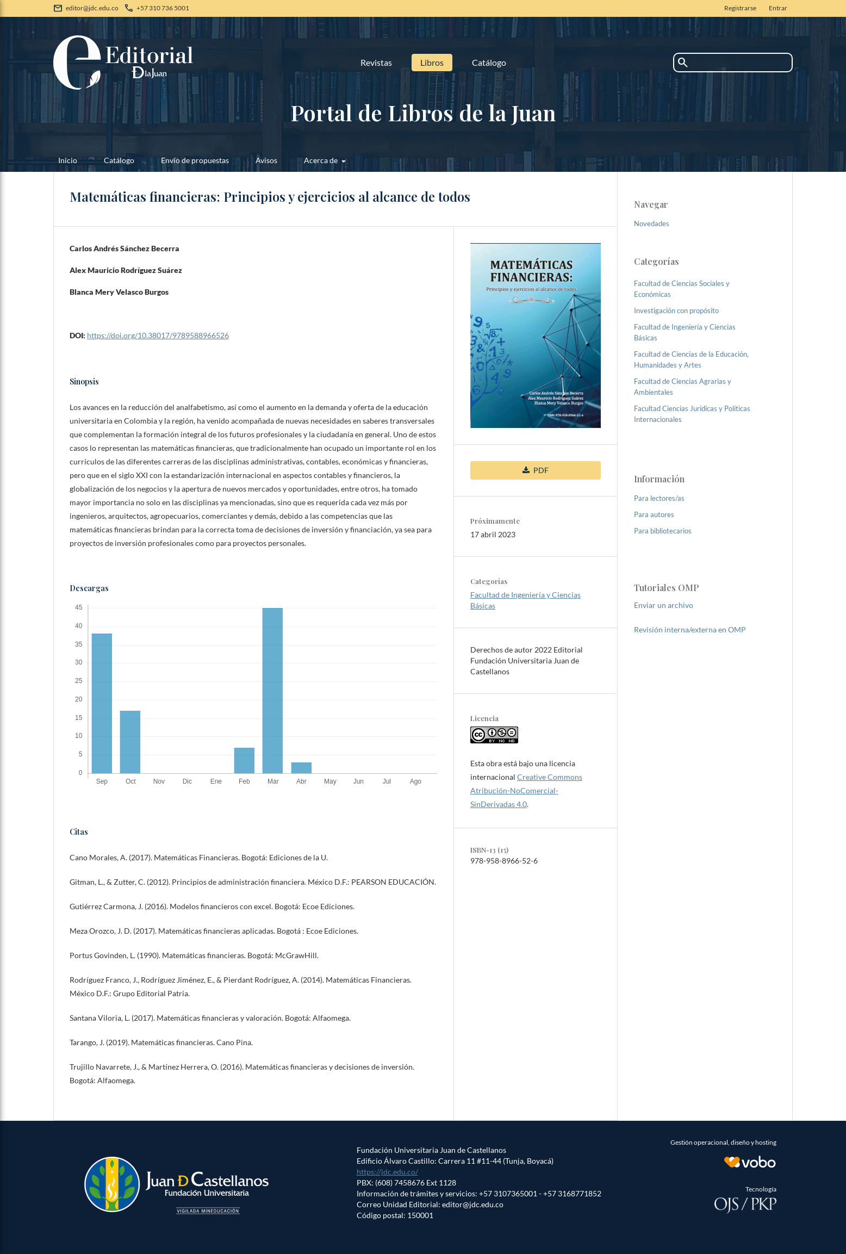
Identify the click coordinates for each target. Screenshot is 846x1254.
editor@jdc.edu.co (92, 8)
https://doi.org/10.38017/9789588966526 (158, 335)
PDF (540, 470)
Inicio (67, 160)
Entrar (778, 8)
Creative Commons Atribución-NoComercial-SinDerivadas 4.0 (526, 790)
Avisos (266, 160)
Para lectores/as (659, 498)
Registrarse (740, 8)
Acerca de (321, 160)
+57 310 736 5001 (162, 8)
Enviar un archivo (663, 605)
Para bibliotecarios (663, 530)
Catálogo (489, 62)
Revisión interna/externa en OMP (690, 629)
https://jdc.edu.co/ (387, 1171)
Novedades (651, 223)
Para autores (654, 514)
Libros (432, 62)
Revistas (376, 62)
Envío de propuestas (195, 160)
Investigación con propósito (676, 310)
